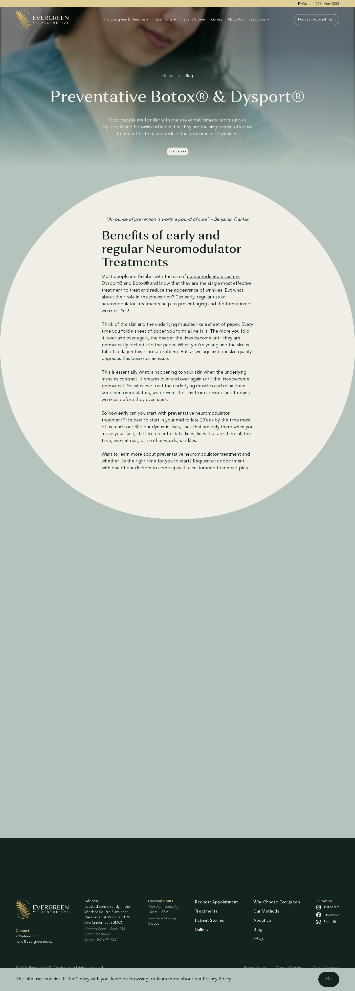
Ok (328, 979)
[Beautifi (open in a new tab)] (327, 922)
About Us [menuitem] (235, 19)
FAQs (258, 939)
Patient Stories (209, 921)
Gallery (202, 930)
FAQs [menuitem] (302, 4)
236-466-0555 (27, 936)
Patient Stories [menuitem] (194, 19)
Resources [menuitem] (257, 19)
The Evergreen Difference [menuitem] (124, 19)
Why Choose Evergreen (276, 902)
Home (167, 76)
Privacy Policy (217, 979)
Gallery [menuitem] (217, 19)
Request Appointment (216, 902)
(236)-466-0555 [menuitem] (327, 4)
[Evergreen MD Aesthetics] (47, 19)
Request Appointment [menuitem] (316, 19)
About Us (262, 921)
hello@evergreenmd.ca (34, 941)
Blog (188, 76)
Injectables (177, 151)
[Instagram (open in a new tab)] (327, 907)
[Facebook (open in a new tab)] (327, 915)
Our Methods (266, 911)
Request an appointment (219, 461)
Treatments (206, 911)
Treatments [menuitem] (163, 19)
